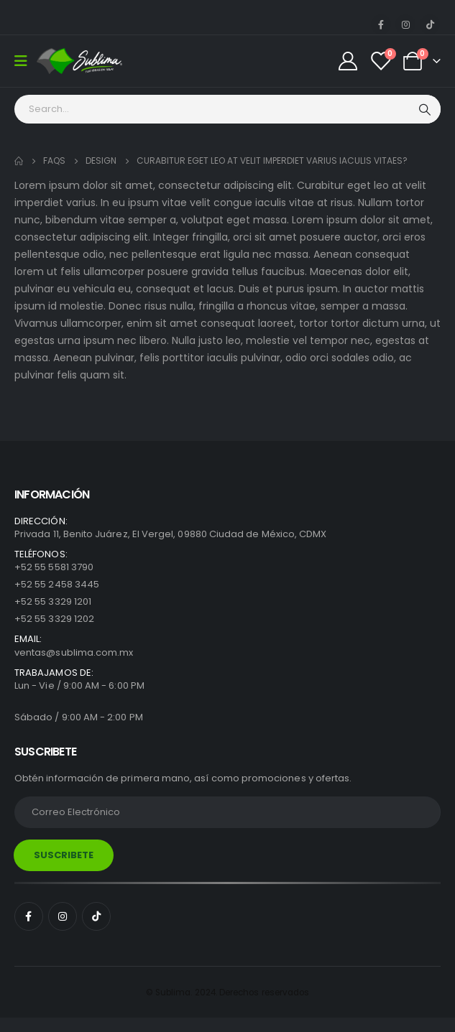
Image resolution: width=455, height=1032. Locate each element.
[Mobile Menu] (25, 61)
